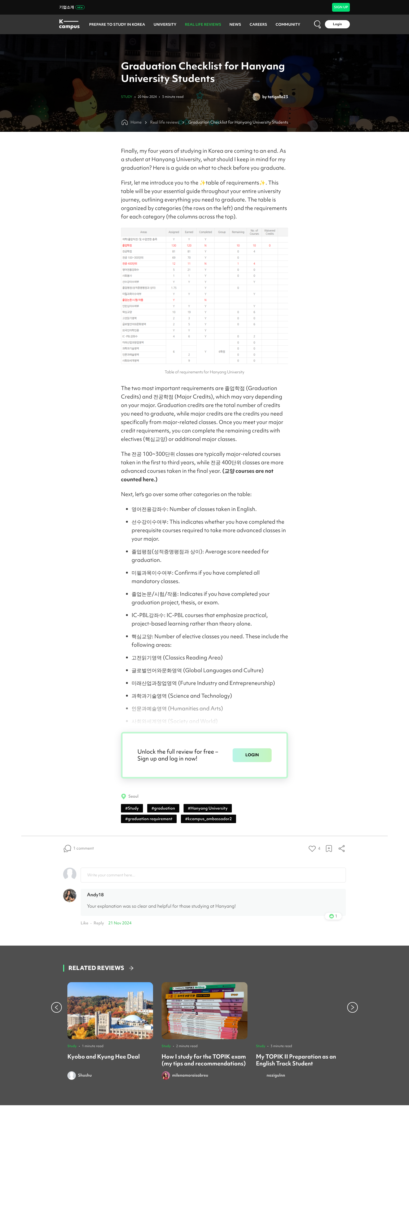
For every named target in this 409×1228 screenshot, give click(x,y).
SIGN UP (341, 7)
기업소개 (72, 7)
